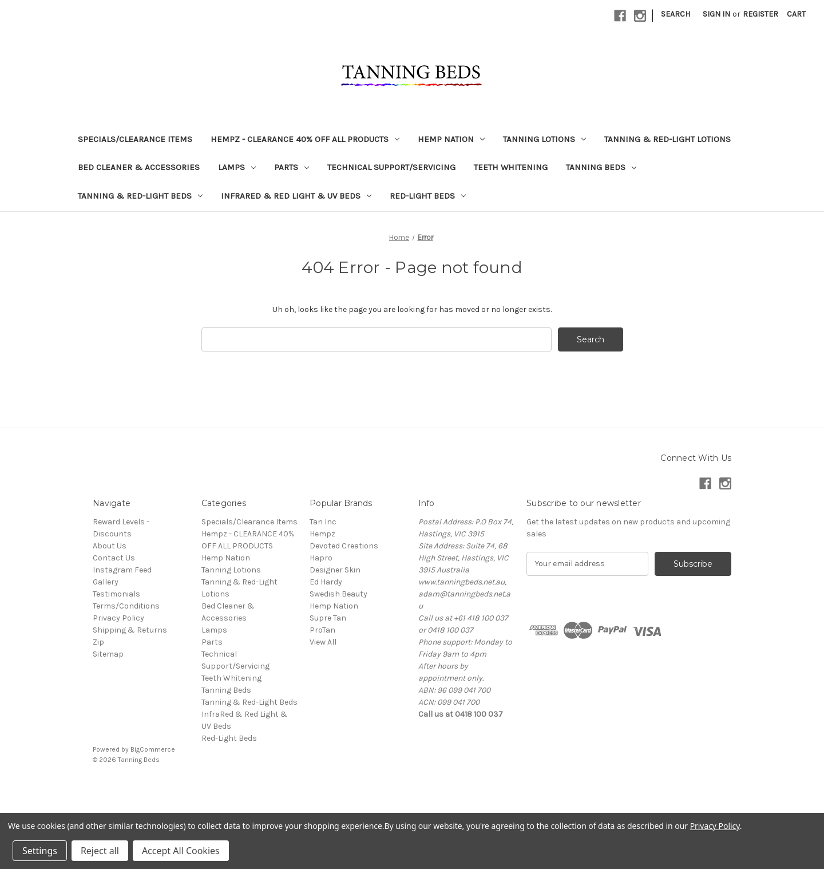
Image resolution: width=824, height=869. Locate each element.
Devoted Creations (344, 546)
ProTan (322, 630)
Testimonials (116, 594)
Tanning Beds (601, 167)
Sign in (716, 14)
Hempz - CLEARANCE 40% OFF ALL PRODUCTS (305, 139)
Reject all (100, 850)
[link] (412, 786)
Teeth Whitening (511, 167)
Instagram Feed (122, 570)
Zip (98, 642)
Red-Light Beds (428, 196)
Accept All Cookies (181, 850)
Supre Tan (328, 618)
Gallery (105, 582)
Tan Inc (323, 522)
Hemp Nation (451, 139)
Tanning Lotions (544, 139)
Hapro (321, 558)
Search (675, 14)
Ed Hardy (326, 582)
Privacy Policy (118, 618)
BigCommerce (152, 749)
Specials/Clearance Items (135, 139)
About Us (109, 546)
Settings (39, 850)
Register (760, 14)
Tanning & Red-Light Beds (140, 196)
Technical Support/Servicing (391, 167)
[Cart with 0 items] (796, 14)
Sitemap (108, 654)
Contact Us (114, 558)
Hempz (322, 534)
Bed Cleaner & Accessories (139, 167)
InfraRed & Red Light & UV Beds (296, 196)
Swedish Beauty (338, 594)
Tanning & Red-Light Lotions (667, 139)
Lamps (237, 167)
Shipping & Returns (130, 630)
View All (323, 642)
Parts (291, 167)
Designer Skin (335, 570)
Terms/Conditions (126, 606)
